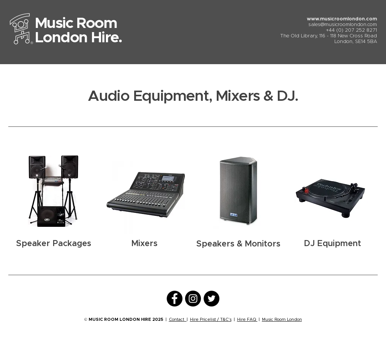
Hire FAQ (247, 319)
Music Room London (282, 319)
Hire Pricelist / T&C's (210, 319)
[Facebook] (174, 298)
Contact (178, 319)
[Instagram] (193, 298)
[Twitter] (211, 298)
